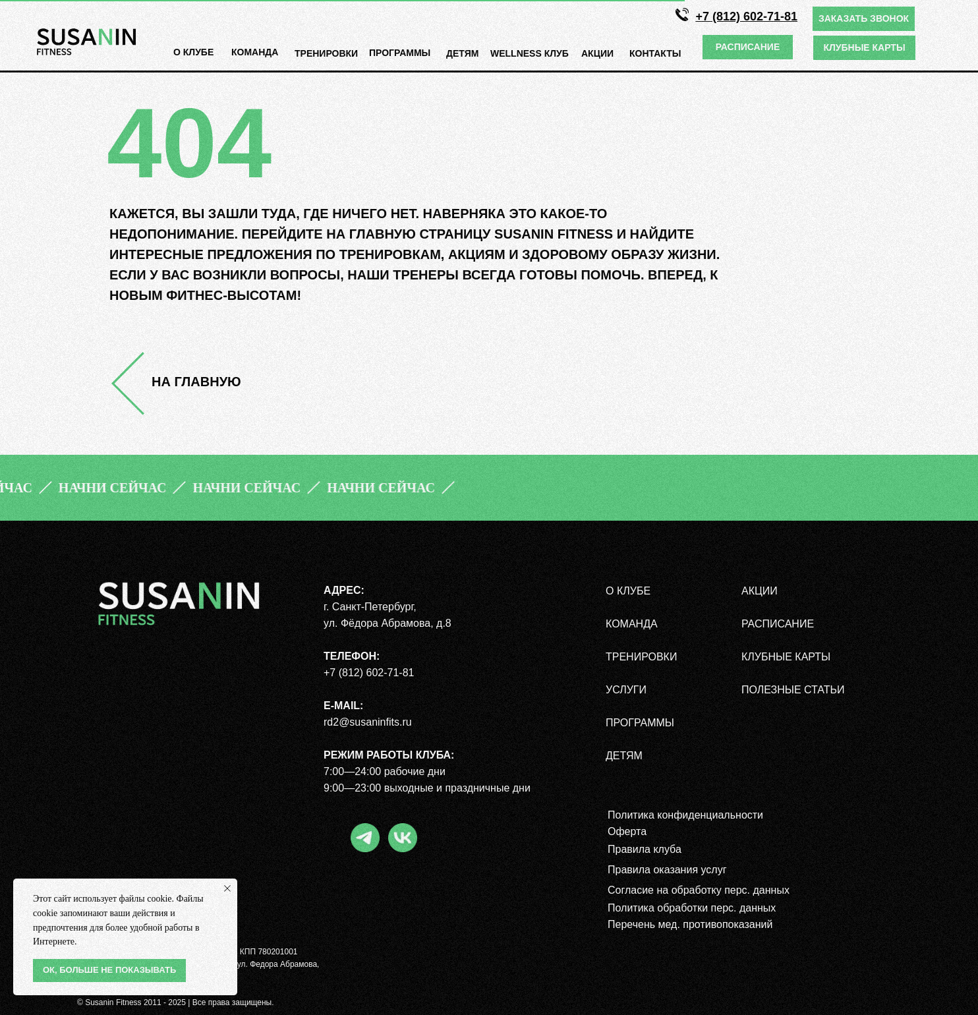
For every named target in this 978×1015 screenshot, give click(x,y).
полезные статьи (793, 689)
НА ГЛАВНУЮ (196, 381)
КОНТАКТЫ (655, 53)
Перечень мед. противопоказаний (690, 924)
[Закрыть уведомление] (227, 888)
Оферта (627, 831)
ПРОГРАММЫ (640, 722)
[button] (864, 19)
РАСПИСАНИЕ (777, 623)
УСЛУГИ (626, 689)
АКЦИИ (597, 53)
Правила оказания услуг (667, 869)
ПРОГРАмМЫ (399, 52)
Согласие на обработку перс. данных (699, 890)
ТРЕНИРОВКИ (326, 53)
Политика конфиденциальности (685, 815)
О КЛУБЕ (193, 52)
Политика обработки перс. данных (692, 908)
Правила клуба (644, 849)
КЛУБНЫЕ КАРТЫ (785, 656)
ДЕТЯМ (462, 53)
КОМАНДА (254, 52)
